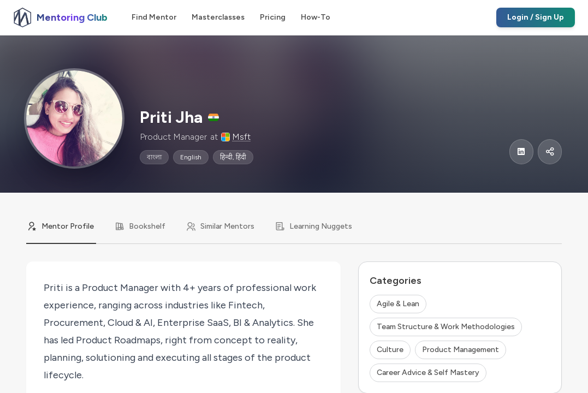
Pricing (273, 17)
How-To (315, 17)
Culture (390, 349)
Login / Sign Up (535, 17)
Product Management (460, 349)
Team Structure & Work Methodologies (446, 326)
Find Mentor (154, 17)
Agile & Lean (398, 303)
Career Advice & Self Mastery (428, 372)
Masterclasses (218, 17)
